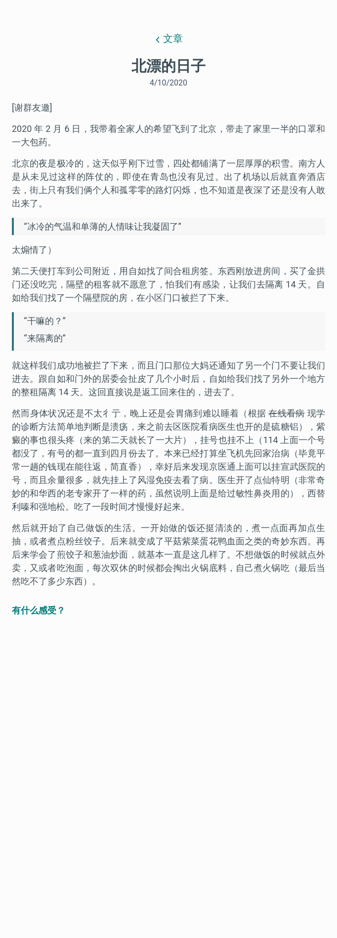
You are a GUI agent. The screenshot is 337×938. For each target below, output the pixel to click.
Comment (296, 862)
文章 (168, 38)
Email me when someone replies (87, 862)
